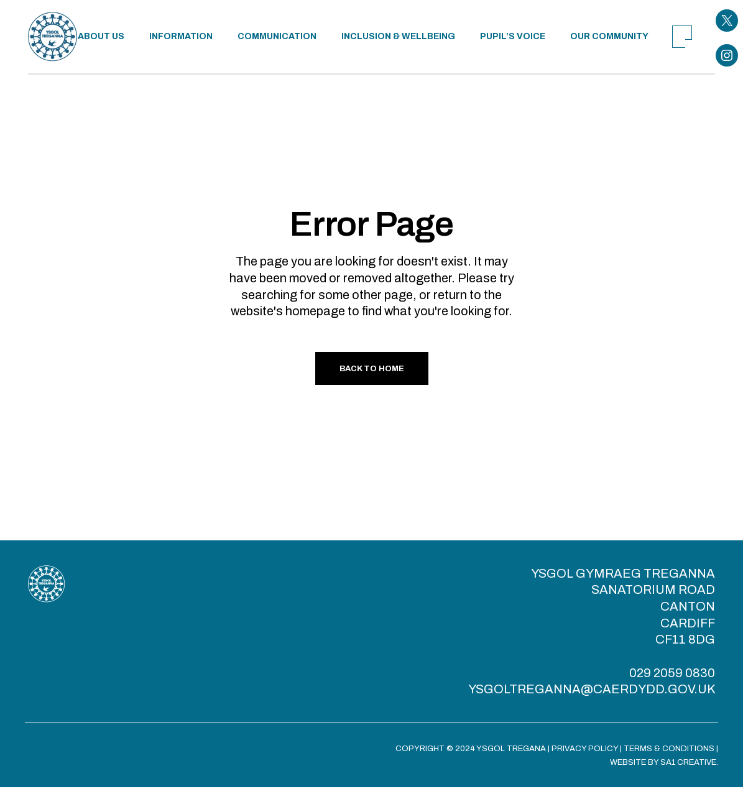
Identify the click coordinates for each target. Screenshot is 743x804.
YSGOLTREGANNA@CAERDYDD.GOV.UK (591, 689)
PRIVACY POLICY (584, 748)
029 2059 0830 (672, 673)
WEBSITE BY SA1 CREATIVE (663, 762)
